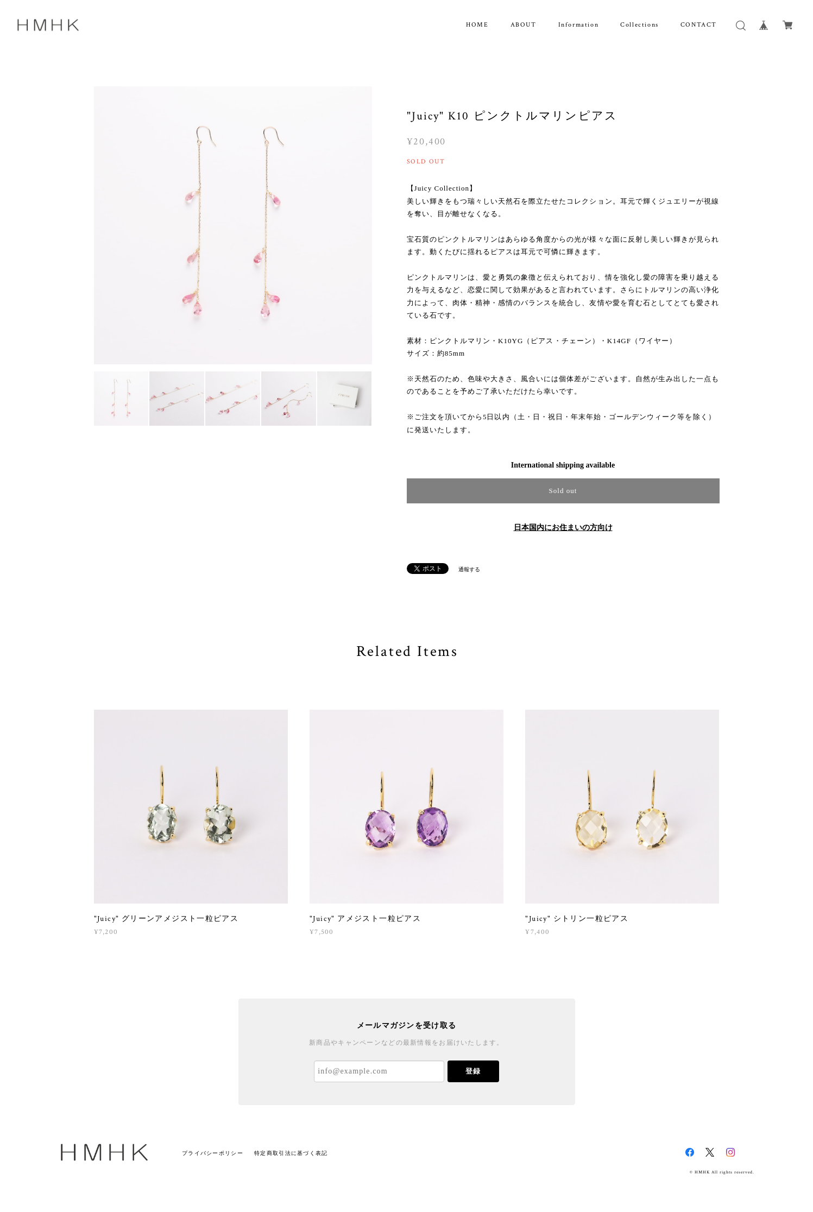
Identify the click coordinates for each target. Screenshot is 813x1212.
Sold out (563, 491)
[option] (233, 225)
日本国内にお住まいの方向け (563, 527)
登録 (473, 1071)
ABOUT (524, 25)
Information (578, 25)
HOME (477, 25)
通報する (469, 569)
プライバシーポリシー (212, 1153)
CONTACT (698, 25)
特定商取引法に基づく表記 (290, 1153)
